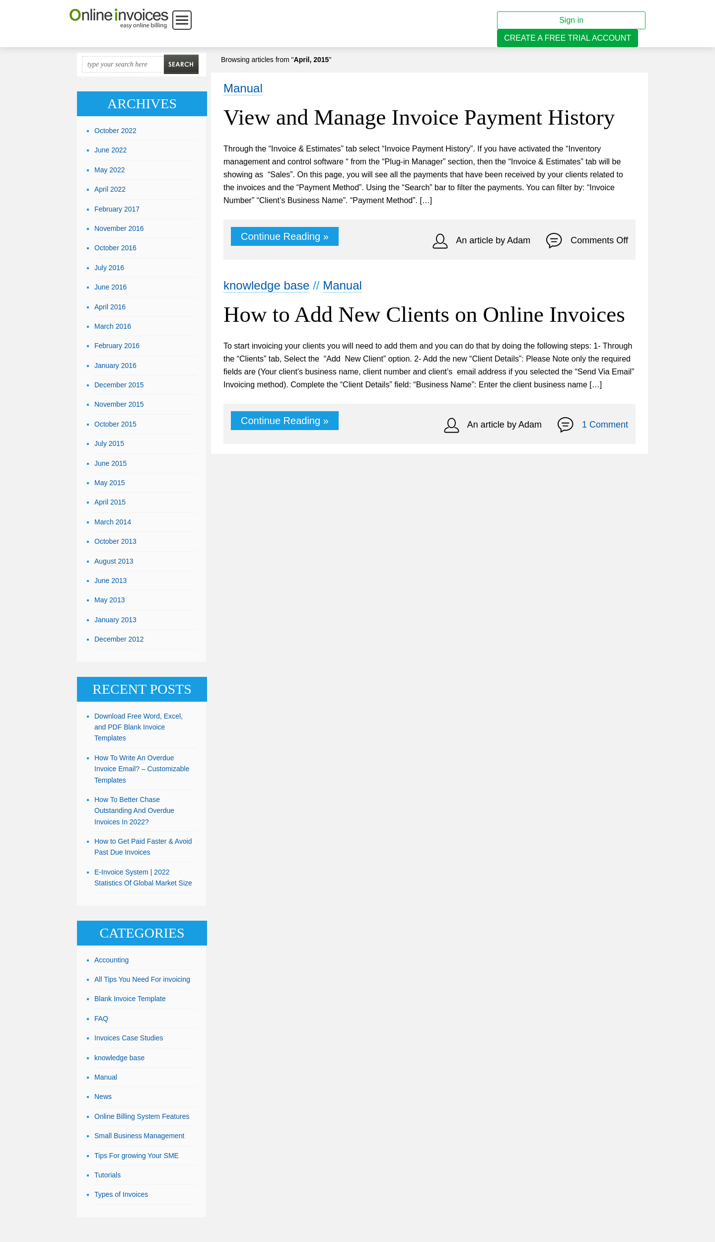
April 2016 (110, 307)
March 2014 (112, 522)
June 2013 (110, 580)
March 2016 (112, 326)
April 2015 (110, 502)
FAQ (101, 1019)
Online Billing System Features (141, 1116)
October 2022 (115, 131)
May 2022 (109, 170)
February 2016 (117, 346)
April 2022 (110, 189)
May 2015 (109, 483)
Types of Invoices (121, 1194)
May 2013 (109, 600)
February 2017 (117, 209)
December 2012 (119, 639)
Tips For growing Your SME (136, 1156)
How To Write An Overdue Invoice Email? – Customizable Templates (141, 769)
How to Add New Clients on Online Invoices (424, 314)
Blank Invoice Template (130, 999)
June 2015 (110, 463)
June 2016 (110, 287)
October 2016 (115, 248)
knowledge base (266, 285)
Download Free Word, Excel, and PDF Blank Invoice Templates (138, 727)
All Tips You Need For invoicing (142, 979)
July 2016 (109, 268)
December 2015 (119, 385)
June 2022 (110, 150)
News (103, 1096)
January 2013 (115, 620)
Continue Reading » (285, 236)
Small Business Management (139, 1136)
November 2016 (119, 228)
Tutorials (107, 1175)
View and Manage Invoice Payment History (419, 117)
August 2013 (114, 561)
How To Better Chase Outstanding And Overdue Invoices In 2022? (134, 811)
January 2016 (115, 365)
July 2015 (109, 443)
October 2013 (115, 541)
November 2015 (119, 404)
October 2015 (115, 424)
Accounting (111, 960)
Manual (243, 88)
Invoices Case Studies (128, 1038)
